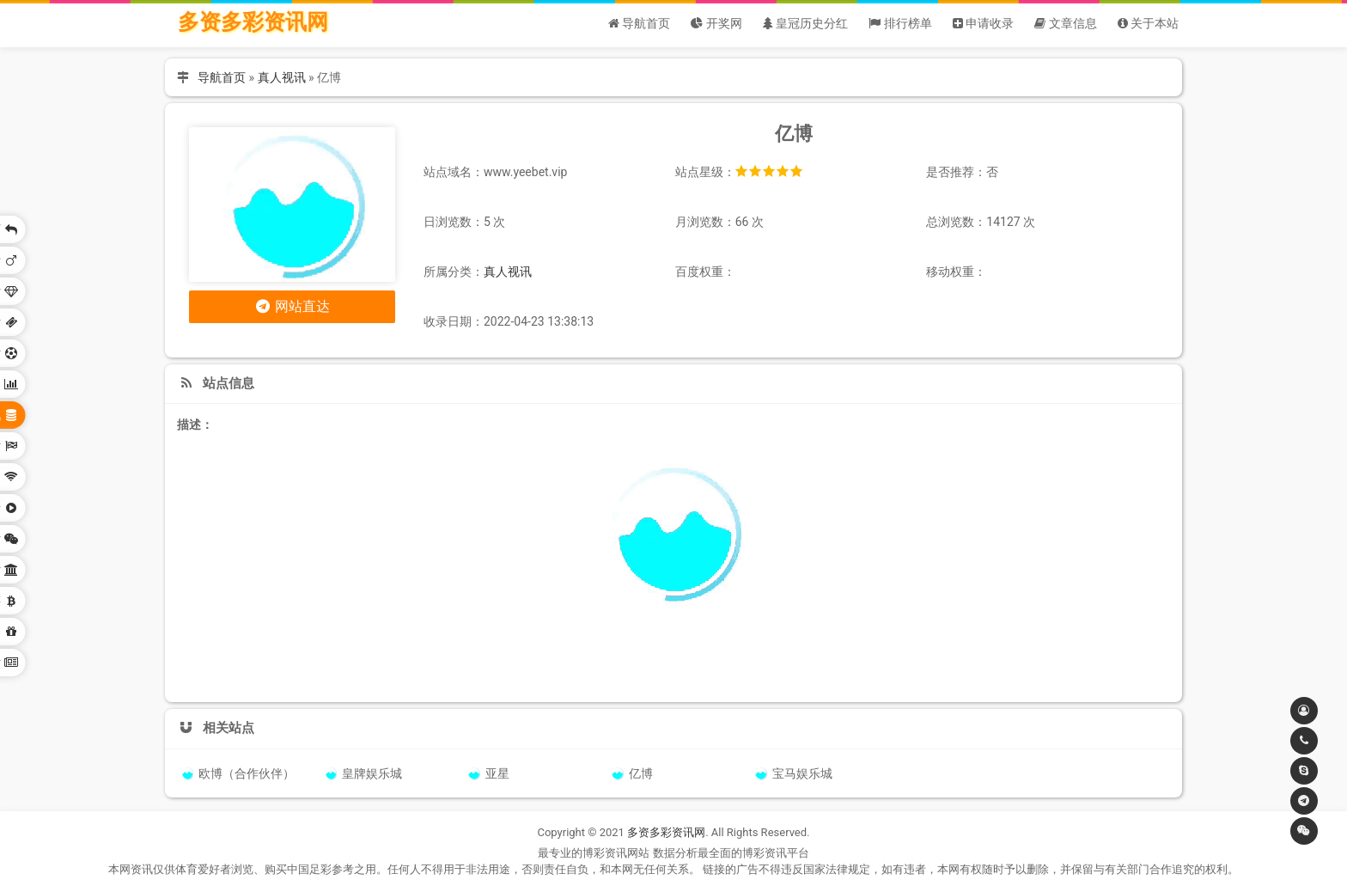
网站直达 (292, 306)
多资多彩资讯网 (253, 21)
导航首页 (222, 77)
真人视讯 (282, 77)
